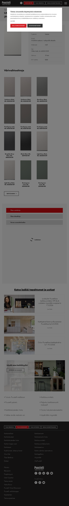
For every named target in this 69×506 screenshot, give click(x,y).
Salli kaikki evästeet (18, 25)
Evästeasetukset (35, 25)
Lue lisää (12, 21)
